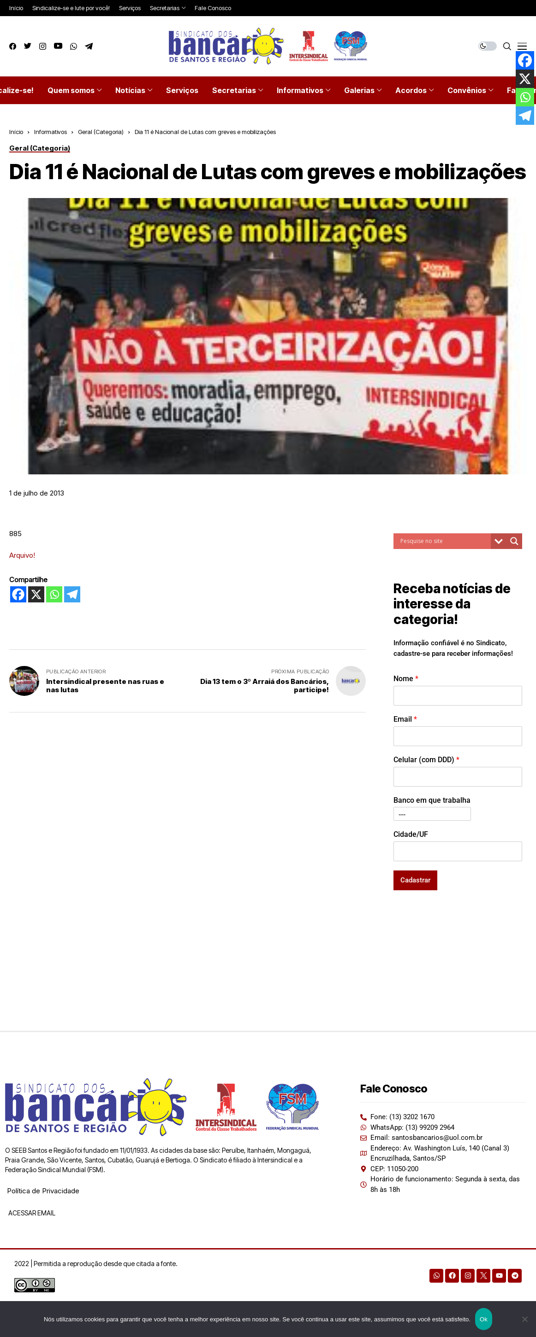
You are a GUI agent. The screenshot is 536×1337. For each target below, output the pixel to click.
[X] (36, 594)
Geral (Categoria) (101, 131)
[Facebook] (18, 594)
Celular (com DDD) (426, 759)
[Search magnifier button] (514, 541)
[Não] (524, 1319)
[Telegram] (72, 594)
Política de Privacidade (43, 1190)
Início (16, 131)
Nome (405, 678)
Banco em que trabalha (431, 800)
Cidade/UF (410, 834)
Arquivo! (22, 555)
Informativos (50, 131)
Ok (484, 1319)
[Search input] (444, 541)
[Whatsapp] (54, 594)
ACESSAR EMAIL (31, 1213)
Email (405, 719)
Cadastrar (415, 880)
